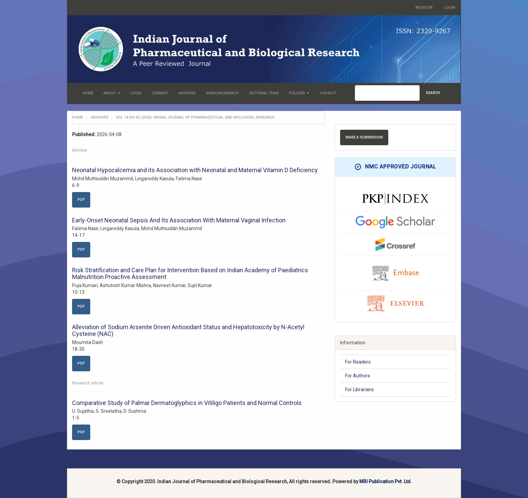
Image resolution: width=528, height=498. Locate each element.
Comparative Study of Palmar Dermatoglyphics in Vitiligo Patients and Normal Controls (187, 402)
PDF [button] (81, 199)
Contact (328, 93)
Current (160, 93)
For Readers (358, 362)
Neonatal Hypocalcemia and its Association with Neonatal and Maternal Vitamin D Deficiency (195, 170)
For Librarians (359, 389)
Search (433, 93)
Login (449, 7)
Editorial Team (264, 93)
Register (424, 7)
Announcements (222, 93)
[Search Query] (387, 93)
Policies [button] (299, 93)
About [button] (111, 93)
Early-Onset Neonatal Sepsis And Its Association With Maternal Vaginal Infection (179, 220)
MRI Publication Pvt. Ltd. (385, 481)
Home (87, 93)
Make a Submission (364, 137)
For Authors (357, 375)
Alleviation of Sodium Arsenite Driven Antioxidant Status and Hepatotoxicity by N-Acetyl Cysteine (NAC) (188, 330)
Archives (187, 93)
